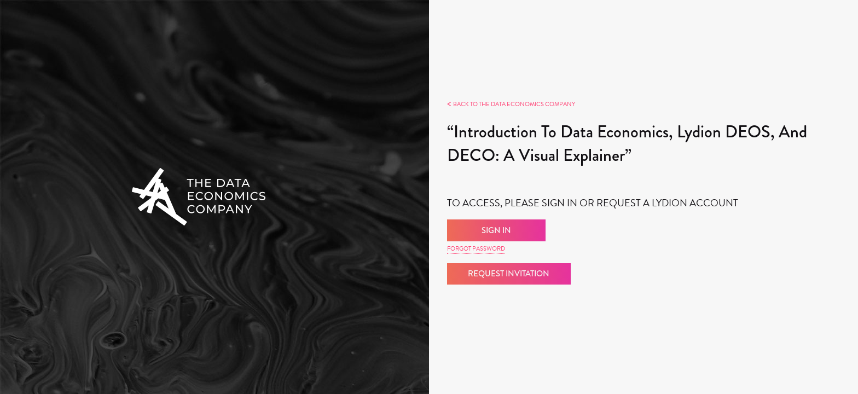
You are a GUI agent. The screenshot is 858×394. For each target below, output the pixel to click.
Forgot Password (476, 248)
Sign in (496, 230)
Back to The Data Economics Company (511, 104)
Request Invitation (508, 274)
